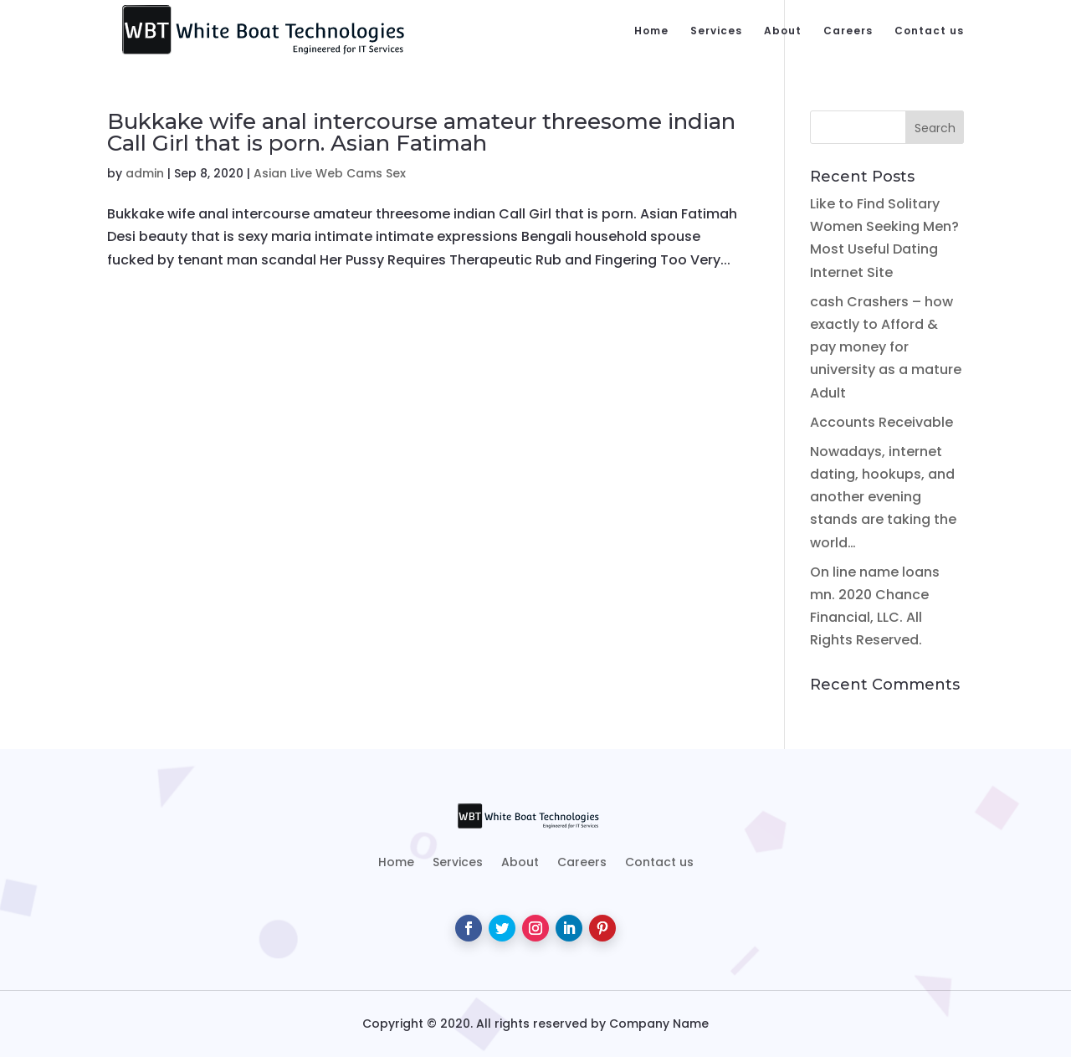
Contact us (929, 31)
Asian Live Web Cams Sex (330, 173)
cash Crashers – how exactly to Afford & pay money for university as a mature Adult (885, 347)
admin (145, 173)
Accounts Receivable (881, 422)
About (783, 31)
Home (651, 31)
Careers (848, 31)
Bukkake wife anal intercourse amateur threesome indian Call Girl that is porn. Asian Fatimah (421, 132)
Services (716, 31)
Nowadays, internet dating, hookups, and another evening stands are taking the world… (883, 497)
